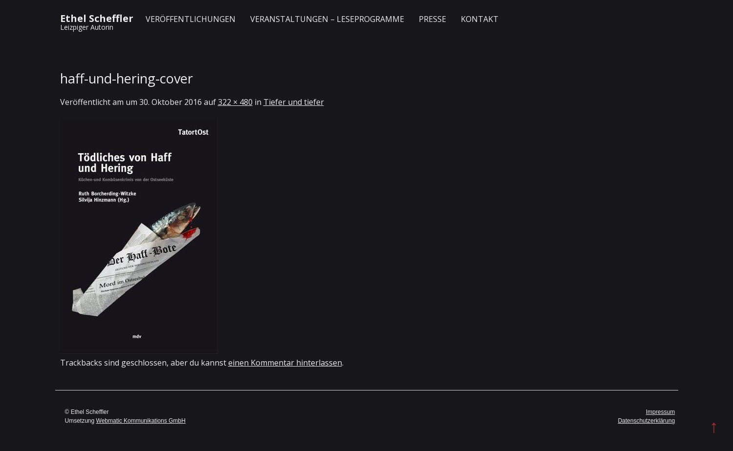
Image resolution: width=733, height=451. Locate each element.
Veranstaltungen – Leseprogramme (327, 19)
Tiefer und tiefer (293, 102)
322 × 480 (235, 102)
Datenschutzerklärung (646, 420)
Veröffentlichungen (191, 19)
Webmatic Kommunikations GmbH (141, 420)
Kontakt (479, 19)
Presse (432, 19)
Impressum (660, 412)
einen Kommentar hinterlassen (285, 362)
